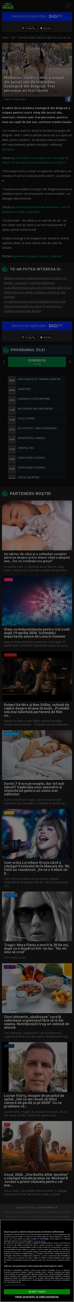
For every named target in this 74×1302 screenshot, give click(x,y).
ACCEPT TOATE (37, 1291)
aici (34, 1253)
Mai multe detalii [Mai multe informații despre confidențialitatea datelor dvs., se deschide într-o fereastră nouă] (39, 1241)
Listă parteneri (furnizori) (14, 1285)
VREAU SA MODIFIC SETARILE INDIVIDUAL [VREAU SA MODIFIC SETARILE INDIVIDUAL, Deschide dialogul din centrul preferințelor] (37, 1296)
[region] (37, 1261)
